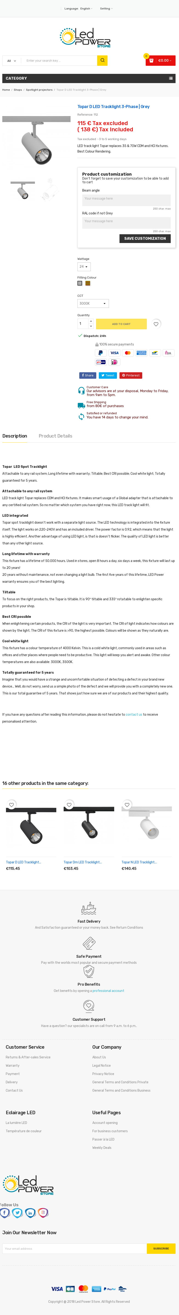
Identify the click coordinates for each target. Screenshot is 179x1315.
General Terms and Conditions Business (121, 1091)
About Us (99, 1057)
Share (89, 375)
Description (14, 436)
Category (16, 78)
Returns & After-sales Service (28, 1057)
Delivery (12, 1082)
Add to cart (121, 324)
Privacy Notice (103, 1074)
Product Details (55, 436)
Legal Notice (101, 1066)
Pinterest (132, 375)
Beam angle (91, 190)
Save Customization (145, 238)
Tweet (110, 375)
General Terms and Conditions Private (120, 1082)
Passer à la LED (103, 1139)
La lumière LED (16, 1123)
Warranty (13, 1066)
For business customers (110, 1131)
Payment (13, 1074)
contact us (134, 715)
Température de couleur (24, 1131)
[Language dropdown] (86, 8)
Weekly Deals (101, 1148)
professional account (108, 991)
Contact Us (14, 1091)
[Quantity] (82, 324)
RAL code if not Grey (97, 213)
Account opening (105, 1123)
